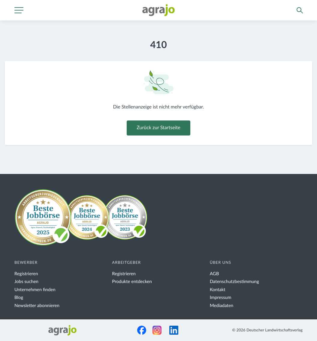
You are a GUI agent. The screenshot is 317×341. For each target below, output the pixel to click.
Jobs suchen (26, 281)
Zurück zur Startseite (158, 128)
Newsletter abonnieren (36, 305)
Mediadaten (222, 305)
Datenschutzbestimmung (234, 281)
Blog (18, 297)
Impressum (220, 297)
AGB (214, 274)
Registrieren (26, 274)
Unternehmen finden (35, 290)
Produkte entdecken (132, 281)
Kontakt (217, 290)
